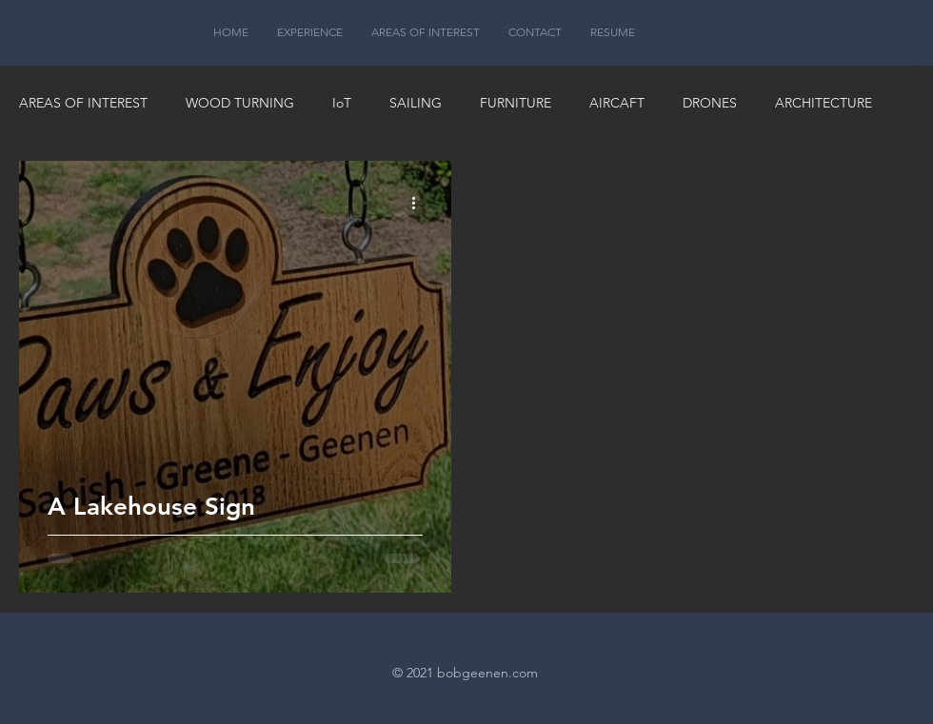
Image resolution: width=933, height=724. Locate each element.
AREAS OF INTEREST (83, 102)
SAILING (415, 102)
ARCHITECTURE (823, 102)
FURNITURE (515, 102)
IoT (341, 102)
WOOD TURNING (240, 102)
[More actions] (419, 202)
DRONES (710, 102)
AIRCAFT (617, 102)
